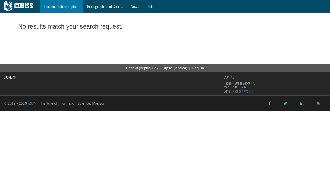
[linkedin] (301, 103)
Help (150, 6)
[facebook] (270, 103)
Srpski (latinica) (175, 68)
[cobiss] (20, 6)
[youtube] (318, 103)
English (198, 68)
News (135, 6)
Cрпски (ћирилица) (142, 68)
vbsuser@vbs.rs (243, 91)
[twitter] (285, 103)
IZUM (32, 103)
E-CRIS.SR (10, 77)
